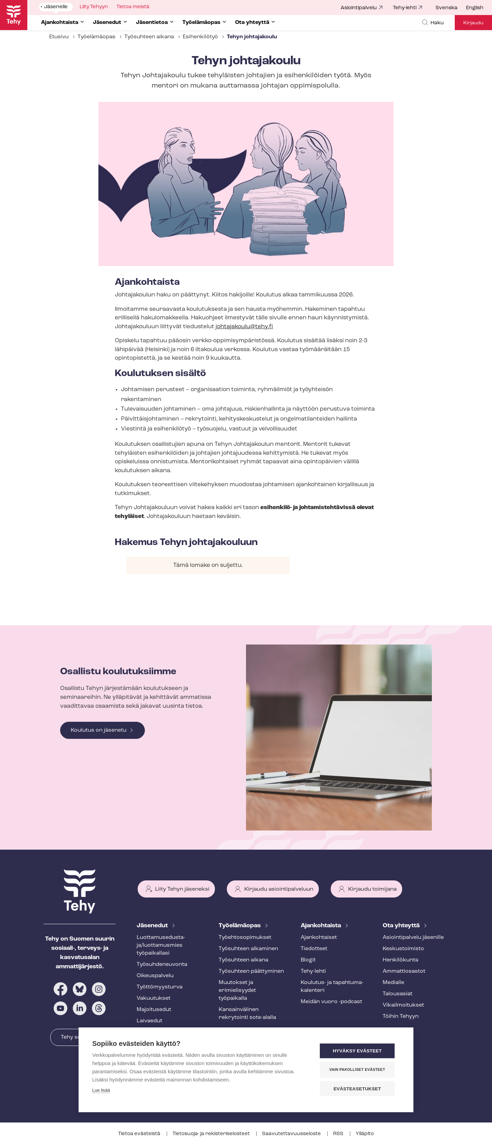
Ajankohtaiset (319, 937)
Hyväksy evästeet (358, 1051)
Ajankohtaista (321, 925)
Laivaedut (149, 1021)
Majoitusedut (154, 1009)
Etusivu (59, 37)
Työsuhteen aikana (149, 37)
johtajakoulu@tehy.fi (244, 327)
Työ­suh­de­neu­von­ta (162, 964)
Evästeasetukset (358, 1088)
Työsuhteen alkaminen (248, 949)
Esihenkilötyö (200, 37)
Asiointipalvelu (359, 8)
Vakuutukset (153, 998)
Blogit (308, 960)
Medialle (393, 982)
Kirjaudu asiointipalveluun (278, 889)
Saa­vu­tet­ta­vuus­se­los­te (292, 1134)
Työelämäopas (96, 37)
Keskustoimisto (403, 949)
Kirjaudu (473, 23)
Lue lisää (101, 1090)
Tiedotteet (314, 949)
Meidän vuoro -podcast (331, 1002)
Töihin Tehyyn (401, 1016)
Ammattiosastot (404, 971)
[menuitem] (451, 8)
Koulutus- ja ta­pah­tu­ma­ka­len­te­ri (332, 986)
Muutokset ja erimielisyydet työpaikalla (237, 990)
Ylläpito (365, 1134)
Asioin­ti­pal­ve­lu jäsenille (413, 937)
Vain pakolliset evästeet (358, 1070)
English (474, 8)
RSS (338, 1134)
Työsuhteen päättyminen (251, 971)
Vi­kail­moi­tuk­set (403, 1005)
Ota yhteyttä (402, 925)
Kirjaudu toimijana (372, 889)
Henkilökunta (400, 960)
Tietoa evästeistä (139, 1134)
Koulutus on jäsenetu (98, 730)
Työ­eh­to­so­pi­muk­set (245, 937)
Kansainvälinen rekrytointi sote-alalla (247, 1013)
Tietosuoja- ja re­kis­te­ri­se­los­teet (212, 1134)
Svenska (446, 8)
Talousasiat (397, 994)
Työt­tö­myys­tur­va (159, 987)
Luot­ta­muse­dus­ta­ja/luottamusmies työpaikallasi (161, 945)
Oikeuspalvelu (155, 976)
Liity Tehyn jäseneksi (182, 889)
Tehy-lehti (404, 8)
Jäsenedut (153, 925)
